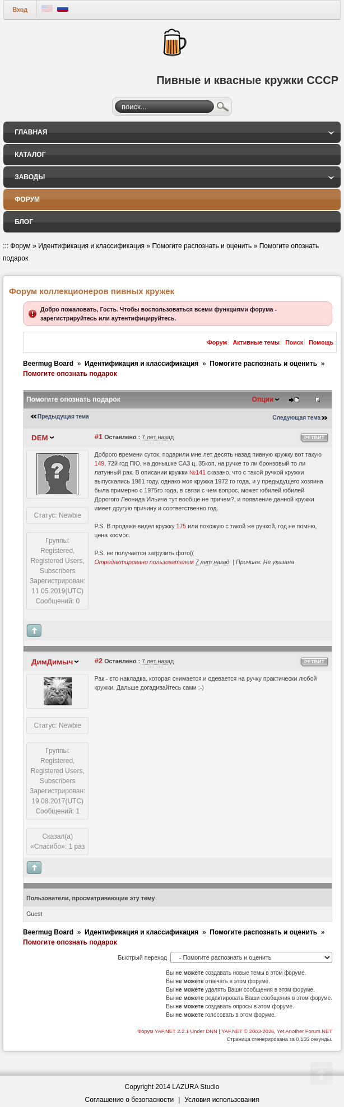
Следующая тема (296, 418)
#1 (98, 436)
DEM (39, 438)
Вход (19, 9)
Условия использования (221, 1100)
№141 (197, 472)
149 (99, 463)
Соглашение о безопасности (129, 1100)
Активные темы (256, 342)
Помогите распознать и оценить (202, 246)
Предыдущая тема (63, 416)
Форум (20, 246)
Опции (263, 399)
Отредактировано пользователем (143, 562)
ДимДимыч (52, 662)
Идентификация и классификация (91, 246)
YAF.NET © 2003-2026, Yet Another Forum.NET (276, 1031)
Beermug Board (48, 364)
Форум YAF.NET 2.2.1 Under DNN (178, 1031)
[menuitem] (172, 132)
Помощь (321, 342)
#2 (98, 661)
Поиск (223, 108)
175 (181, 526)
